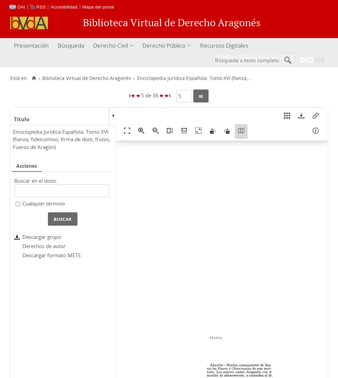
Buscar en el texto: (35, 180)
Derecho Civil (110, 45)
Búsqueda (71, 45)
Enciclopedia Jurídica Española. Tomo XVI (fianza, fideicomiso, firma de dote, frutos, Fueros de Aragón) (61, 139)
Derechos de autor (44, 246)
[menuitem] (32, 45)
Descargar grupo (41, 236)
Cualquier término (43, 203)
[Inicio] (34, 78)
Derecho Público (163, 45)
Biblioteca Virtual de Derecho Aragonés (86, 78)
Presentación (31, 45)
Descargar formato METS (51, 255)
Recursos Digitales (224, 45)
